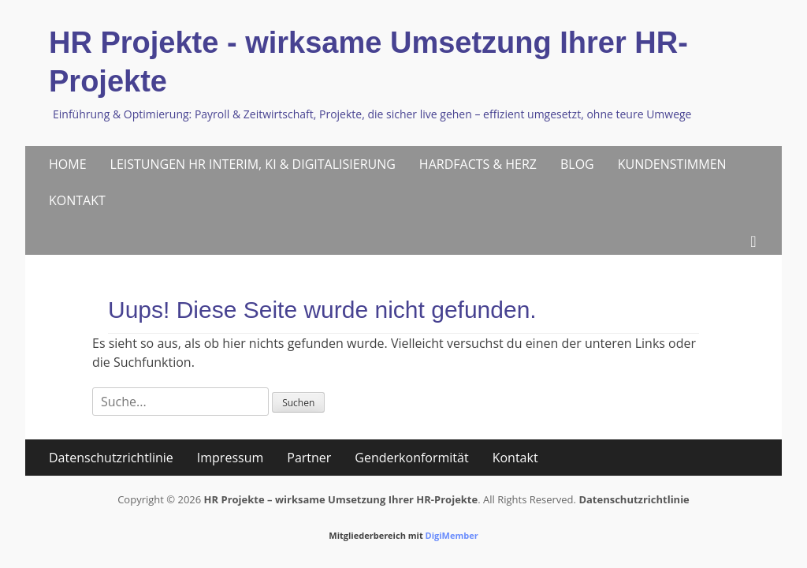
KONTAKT (77, 200)
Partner (309, 457)
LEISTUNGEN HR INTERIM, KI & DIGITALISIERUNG (253, 164)
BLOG (577, 164)
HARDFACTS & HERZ (478, 164)
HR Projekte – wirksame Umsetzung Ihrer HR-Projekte (341, 499)
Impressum (230, 457)
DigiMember (452, 535)
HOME (68, 164)
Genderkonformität (411, 457)
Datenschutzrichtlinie (111, 457)
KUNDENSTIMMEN (672, 164)
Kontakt (515, 457)
